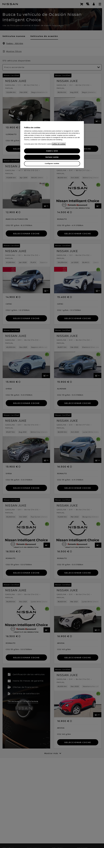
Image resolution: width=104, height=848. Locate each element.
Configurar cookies (52, 163)
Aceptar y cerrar (52, 151)
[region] (52, 144)
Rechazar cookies (52, 157)
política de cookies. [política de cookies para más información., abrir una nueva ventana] (58, 144)
